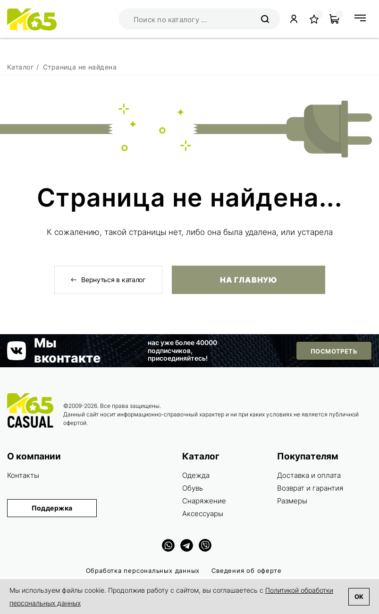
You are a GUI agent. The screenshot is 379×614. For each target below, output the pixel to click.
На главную (248, 280)
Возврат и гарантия (310, 488)
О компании (34, 456)
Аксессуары (202, 513)
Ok (358, 596)
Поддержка (52, 508)
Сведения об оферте (246, 570)
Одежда (196, 475)
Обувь (192, 488)
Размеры (292, 500)
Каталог (200, 456)
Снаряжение (204, 500)
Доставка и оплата (309, 475)
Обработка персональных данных (143, 570)
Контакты (23, 475)
